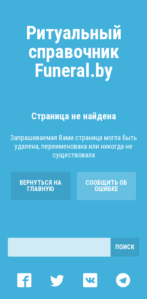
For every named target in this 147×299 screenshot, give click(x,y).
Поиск (124, 247)
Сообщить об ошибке (106, 186)
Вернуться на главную (41, 186)
